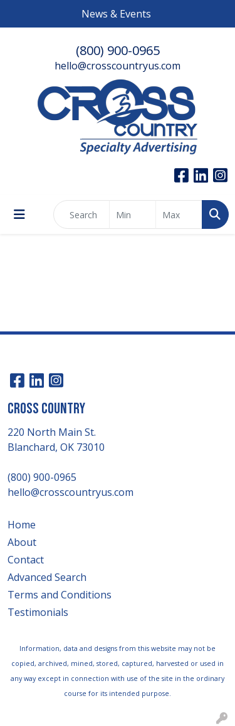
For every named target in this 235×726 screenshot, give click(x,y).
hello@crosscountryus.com (117, 66)
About (22, 542)
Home (22, 525)
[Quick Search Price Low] (132, 214)
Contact (26, 560)
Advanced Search (47, 577)
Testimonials (38, 612)
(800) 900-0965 (118, 50)
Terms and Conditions (60, 595)
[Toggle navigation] (19, 214)
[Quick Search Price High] (178, 214)
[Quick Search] (81, 214)
